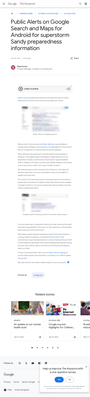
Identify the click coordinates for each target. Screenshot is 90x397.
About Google (28, 382)
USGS (57, 237)
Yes (55, 383)
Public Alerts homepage (57, 252)
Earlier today (22, 98)
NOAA (49, 237)
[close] (82, 370)
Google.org (70, 13)
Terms (16, 382)
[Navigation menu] (3, 3)
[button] (74, 58)
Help (8, 390)
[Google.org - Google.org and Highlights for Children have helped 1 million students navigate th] (62, 321)
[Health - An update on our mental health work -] (27, 321)
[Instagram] (19, 363)
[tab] (32, 347)
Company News (26, 13)
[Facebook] (39, 363)
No (66, 383)
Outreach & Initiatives (48, 13)
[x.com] (26, 363)
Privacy (7, 382)
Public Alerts (47, 144)
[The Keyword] (12, 13)
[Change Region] (34, 390)
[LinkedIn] (46, 363)
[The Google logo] (9, 374)
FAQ (25, 258)
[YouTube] (33, 363)
